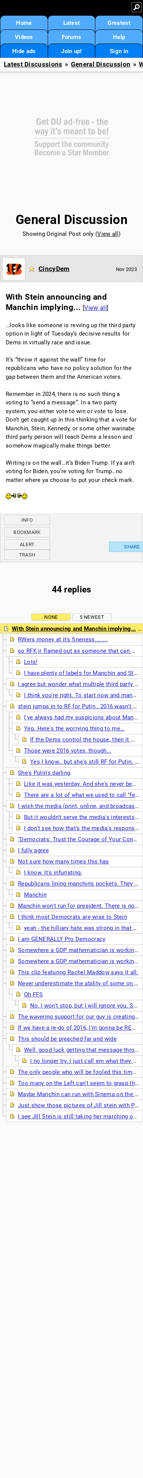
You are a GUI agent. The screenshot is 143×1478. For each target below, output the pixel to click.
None (51, 617)
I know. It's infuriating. (53, 872)
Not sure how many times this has (63, 861)
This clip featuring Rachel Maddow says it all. (78, 972)
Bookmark (26, 532)
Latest (71, 22)
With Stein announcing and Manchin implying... (74, 628)
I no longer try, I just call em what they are (85, 1061)
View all (107, 233)
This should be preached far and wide (67, 1038)
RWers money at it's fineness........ (63, 639)
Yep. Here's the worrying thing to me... (74, 728)
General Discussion (100, 64)
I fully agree (33, 850)
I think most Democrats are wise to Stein (72, 916)
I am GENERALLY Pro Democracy (61, 939)
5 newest (92, 617)
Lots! (31, 662)
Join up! (71, 51)
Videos (24, 37)
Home (24, 22)
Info (27, 520)
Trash (27, 555)
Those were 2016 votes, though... (68, 750)
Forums (72, 37)
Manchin (35, 894)
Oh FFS (33, 994)
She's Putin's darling (44, 772)
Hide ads (23, 51)
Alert (27, 544)
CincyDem (54, 269)
